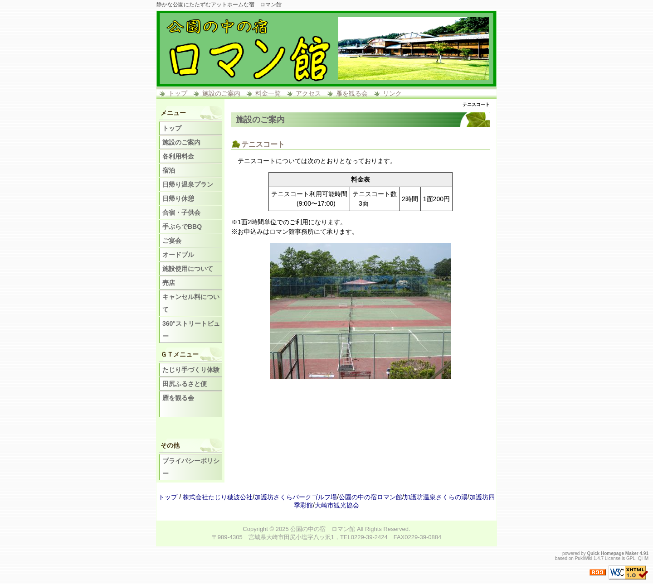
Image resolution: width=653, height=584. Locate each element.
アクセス (308, 93)
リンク (392, 93)
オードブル (178, 254)
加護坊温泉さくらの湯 (436, 497)
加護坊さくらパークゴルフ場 (295, 497)
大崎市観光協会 (337, 505)
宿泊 (168, 170)
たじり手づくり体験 (190, 369)
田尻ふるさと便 (184, 383)
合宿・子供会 (181, 212)
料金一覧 (268, 93)
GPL (630, 558)
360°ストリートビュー (191, 330)
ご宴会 (171, 240)
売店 (168, 282)
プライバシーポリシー (190, 467)
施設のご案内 (221, 93)
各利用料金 (178, 156)
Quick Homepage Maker (612, 553)
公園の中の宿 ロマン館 (322, 529)
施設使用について (187, 268)
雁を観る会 (352, 93)
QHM (643, 558)
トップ (177, 93)
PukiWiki (583, 558)
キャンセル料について (190, 303)
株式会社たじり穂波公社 (218, 497)
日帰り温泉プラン (187, 184)
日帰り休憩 (178, 198)
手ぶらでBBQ (182, 226)
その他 (170, 445)
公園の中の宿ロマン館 (370, 497)
